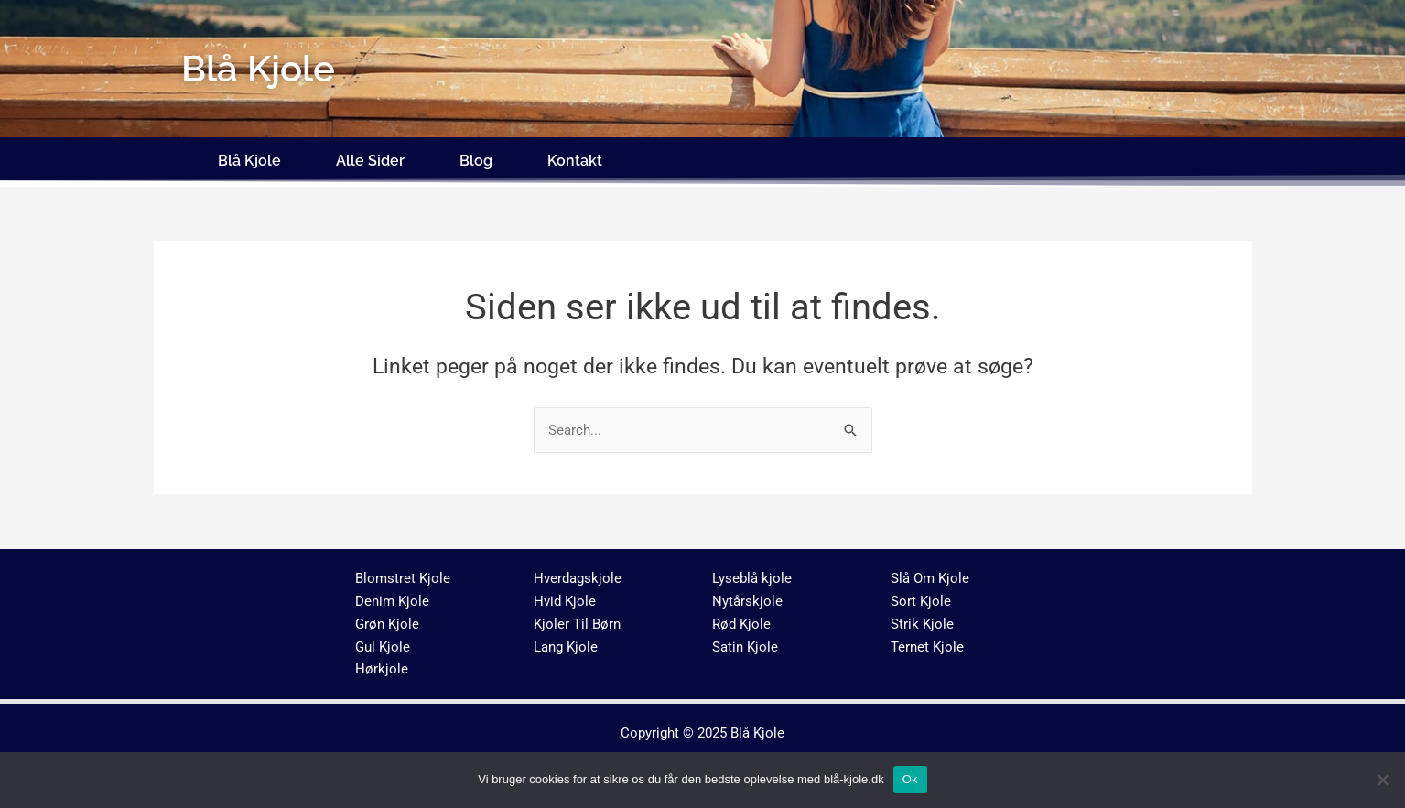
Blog (475, 158)
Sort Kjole (921, 595)
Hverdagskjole (577, 574)
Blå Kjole (249, 158)
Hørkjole (381, 664)
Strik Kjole (922, 618)
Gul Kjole (382, 641)
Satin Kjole (745, 641)
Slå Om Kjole (930, 574)
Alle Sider (370, 158)
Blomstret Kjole (402, 574)
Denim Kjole (392, 595)
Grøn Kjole (387, 618)
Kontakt (574, 158)
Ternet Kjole (927, 641)
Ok (910, 779)
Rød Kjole (741, 618)
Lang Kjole (566, 641)
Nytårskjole (747, 595)
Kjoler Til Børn (577, 618)
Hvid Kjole (565, 595)
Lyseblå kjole (752, 574)
